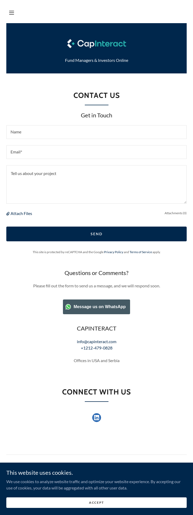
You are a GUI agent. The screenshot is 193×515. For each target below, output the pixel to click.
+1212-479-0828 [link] (96, 347)
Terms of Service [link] (141, 252)
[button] (11, 12)
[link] (96, 43)
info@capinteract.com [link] (96, 341)
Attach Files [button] (21, 213)
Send (96, 234)
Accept (96, 502)
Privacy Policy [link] (113, 252)
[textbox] (96, 132)
